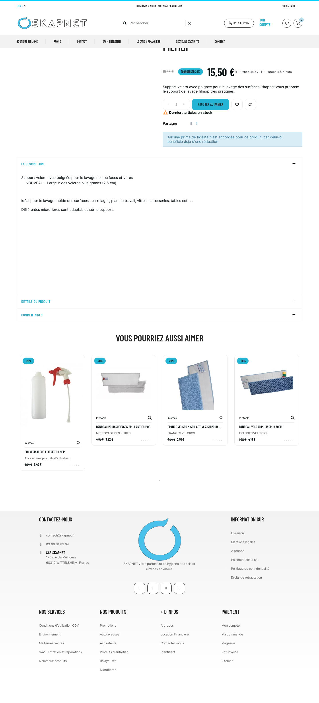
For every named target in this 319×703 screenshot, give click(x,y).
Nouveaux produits (53, 688)
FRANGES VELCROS (181, 461)
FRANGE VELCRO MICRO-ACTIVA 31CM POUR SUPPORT (192, 454)
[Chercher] (157, 23)
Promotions (108, 653)
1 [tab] (159, 508)
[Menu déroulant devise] (21, 6)
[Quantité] (176, 132)
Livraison (237, 561)
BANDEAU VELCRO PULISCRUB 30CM (260, 454)
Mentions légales (243, 569)
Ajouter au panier (210, 132)
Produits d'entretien (114, 680)
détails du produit (35, 329)
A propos (237, 578)
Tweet (197, 151)
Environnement (49, 662)
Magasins (228, 671)
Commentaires (32, 343)
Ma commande (232, 662)
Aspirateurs (108, 671)
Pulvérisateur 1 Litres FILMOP (45, 479)
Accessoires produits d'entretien (47, 486)
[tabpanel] (52, 443)
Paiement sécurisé (244, 587)
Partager (191, 151)
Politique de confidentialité (250, 596)
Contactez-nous (172, 671)
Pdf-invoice (230, 680)
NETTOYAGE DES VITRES (113, 461)
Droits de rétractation (246, 605)
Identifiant (168, 680)
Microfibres (108, 697)
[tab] (159, 191)
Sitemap (227, 688)
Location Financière (175, 662)
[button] (239, 23)
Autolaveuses (109, 662)
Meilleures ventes (51, 671)
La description (32, 192)
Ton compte (264, 22)
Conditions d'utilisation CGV (59, 653)
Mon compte (231, 653)
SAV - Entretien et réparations (60, 680)
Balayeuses (108, 688)
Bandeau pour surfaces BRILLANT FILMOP (123, 454)
